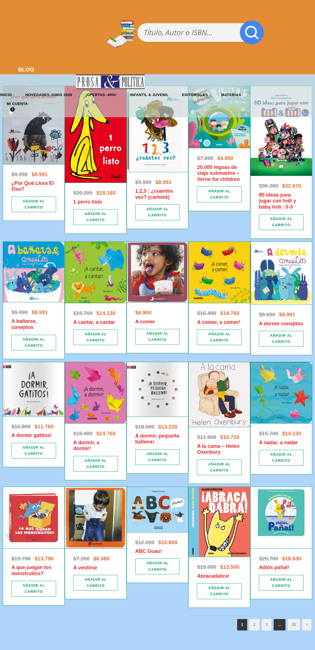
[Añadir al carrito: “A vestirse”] (95, 583)
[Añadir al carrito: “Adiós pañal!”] (281, 583)
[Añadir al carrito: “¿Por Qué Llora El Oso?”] (33, 204)
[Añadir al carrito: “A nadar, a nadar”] (281, 457)
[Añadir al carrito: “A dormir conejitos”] (281, 338)
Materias (231, 95)
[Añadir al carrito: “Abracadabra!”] (219, 591)
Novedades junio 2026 (48, 95)
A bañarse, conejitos (24, 324)
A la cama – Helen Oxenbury (218, 449)
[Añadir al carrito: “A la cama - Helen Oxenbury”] (219, 467)
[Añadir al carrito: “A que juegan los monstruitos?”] (33, 588)
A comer (145, 321)
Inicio (6, 95)
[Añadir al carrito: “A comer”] (157, 337)
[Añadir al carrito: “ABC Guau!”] (157, 566)
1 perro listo (87, 202)
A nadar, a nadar (278, 442)
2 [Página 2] (254, 624)
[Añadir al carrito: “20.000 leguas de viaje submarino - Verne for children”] (219, 194)
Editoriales (195, 95)
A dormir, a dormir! (86, 445)
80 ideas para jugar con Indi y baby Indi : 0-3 (277, 201)
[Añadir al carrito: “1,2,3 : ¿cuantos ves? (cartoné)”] (157, 212)
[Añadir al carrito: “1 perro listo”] (95, 217)
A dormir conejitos (281, 323)
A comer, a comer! (218, 322)
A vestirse (85, 567)
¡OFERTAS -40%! (101, 95)
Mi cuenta (17, 104)
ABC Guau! (148, 551)
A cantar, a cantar (94, 322)
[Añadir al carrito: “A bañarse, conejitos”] (33, 342)
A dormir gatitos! (31, 435)
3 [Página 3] (267, 624)
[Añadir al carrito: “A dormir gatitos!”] (33, 450)
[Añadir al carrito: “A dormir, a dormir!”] (95, 464)
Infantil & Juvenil (149, 95)
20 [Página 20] (294, 624)
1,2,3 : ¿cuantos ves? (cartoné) (154, 194)
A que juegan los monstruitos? (31, 570)
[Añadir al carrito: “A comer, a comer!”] (219, 337)
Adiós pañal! (274, 567)
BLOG (26, 69)
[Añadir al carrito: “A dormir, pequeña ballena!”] (157, 457)
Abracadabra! (213, 576)
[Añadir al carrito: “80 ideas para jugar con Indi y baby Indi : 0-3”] (281, 222)
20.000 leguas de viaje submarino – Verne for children (218, 173)
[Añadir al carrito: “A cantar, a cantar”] (95, 337)
